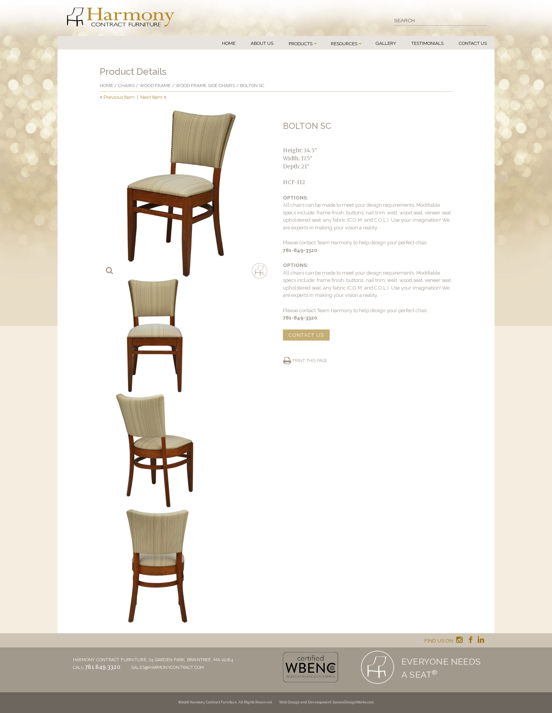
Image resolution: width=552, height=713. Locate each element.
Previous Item (119, 97)
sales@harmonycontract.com (167, 667)
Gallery (386, 43)
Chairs (126, 85)
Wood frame (155, 85)
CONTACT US (306, 335)
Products (300, 43)
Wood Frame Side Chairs (205, 85)
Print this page (309, 360)
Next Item (151, 97)
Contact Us (473, 43)
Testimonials (427, 43)
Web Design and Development (305, 702)
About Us (262, 43)
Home (228, 43)
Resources (344, 43)
